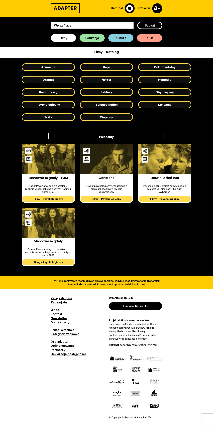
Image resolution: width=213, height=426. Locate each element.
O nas (55, 310)
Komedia (164, 79)
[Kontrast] (123, 8)
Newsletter (59, 318)
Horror (106, 79)
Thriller (48, 117)
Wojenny (106, 117)
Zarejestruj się (61, 298)
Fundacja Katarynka (135, 306)
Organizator (60, 341)
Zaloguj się (59, 302)
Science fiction (107, 104)
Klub (149, 38)
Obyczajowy (165, 92)
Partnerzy (58, 350)
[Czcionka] (150, 8)
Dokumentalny (165, 67)
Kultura (120, 38)
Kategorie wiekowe (65, 334)
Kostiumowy (48, 92)
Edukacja (92, 38)
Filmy (63, 38)
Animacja (48, 67)
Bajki (106, 67)
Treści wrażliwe (62, 330)
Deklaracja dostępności (68, 354)
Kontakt (56, 314)
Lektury (106, 92)
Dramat (48, 79)
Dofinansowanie (63, 345)
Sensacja (165, 104)
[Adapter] (65, 8)
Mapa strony (60, 322)
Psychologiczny (48, 104)
